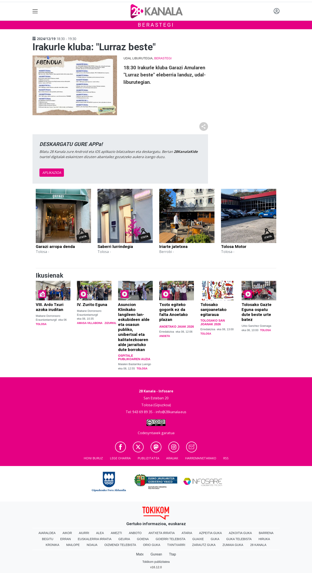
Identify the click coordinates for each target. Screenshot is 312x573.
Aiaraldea (47, 533)
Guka (215, 539)
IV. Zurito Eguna (92, 304)
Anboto (135, 533)
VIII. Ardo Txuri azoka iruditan (49, 307)
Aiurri (84, 533)
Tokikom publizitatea (156, 561)
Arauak (172, 458)
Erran (65, 539)
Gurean (156, 554)
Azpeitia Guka (210, 533)
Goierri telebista (170, 539)
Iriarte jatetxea (173, 246)
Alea (100, 533)
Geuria (124, 539)
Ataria (187, 533)
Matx (140, 554)
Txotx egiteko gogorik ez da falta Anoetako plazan (173, 312)
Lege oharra (120, 458)
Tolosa (41, 324)
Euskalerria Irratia (94, 539)
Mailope (73, 545)
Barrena (266, 533)
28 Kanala (258, 545)
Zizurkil (111, 323)
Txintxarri (176, 545)
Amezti (116, 533)
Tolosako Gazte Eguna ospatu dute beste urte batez (256, 312)
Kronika (52, 545)
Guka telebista (239, 539)
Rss (226, 458)
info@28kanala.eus (171, 412)
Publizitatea (148, 458)
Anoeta (164, 336)
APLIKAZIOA (51, 172)
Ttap (172, 554)
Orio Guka (151, 545)
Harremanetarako (200, 458)
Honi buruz (93, 458)
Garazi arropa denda (55, 246)
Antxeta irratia (162, 533)
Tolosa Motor (233, 246)
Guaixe (198, 539)
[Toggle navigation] (35, 11)
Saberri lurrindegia (115, 246)
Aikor (67, 533)
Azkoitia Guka (240, 533)
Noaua (92, 545)
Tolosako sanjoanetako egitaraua (213, 309)
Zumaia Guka (233, 545)
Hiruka (264, 539)
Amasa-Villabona (89, 323)
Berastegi (156, 25)
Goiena (143, 539)
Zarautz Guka (204, 545)
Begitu (47, 539)
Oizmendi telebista (120, 545)
